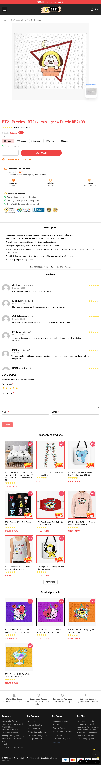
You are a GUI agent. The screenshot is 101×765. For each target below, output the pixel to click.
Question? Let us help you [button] (89, 762)
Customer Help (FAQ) (61, 739)
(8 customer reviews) (21, 128)
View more (51, 582)
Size (4, 137)
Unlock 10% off (96, 754)
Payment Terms (59, 728)
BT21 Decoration (18, 20)
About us (31, 721)
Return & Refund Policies (62, 732)
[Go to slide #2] (57, 105)
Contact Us (57, 735)
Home (4, 20)
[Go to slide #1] (44, 105)
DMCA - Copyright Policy (37, 732)
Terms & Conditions (35, 725)
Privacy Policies (34, 729)
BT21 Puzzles (35, 20)
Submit (7, 425)
